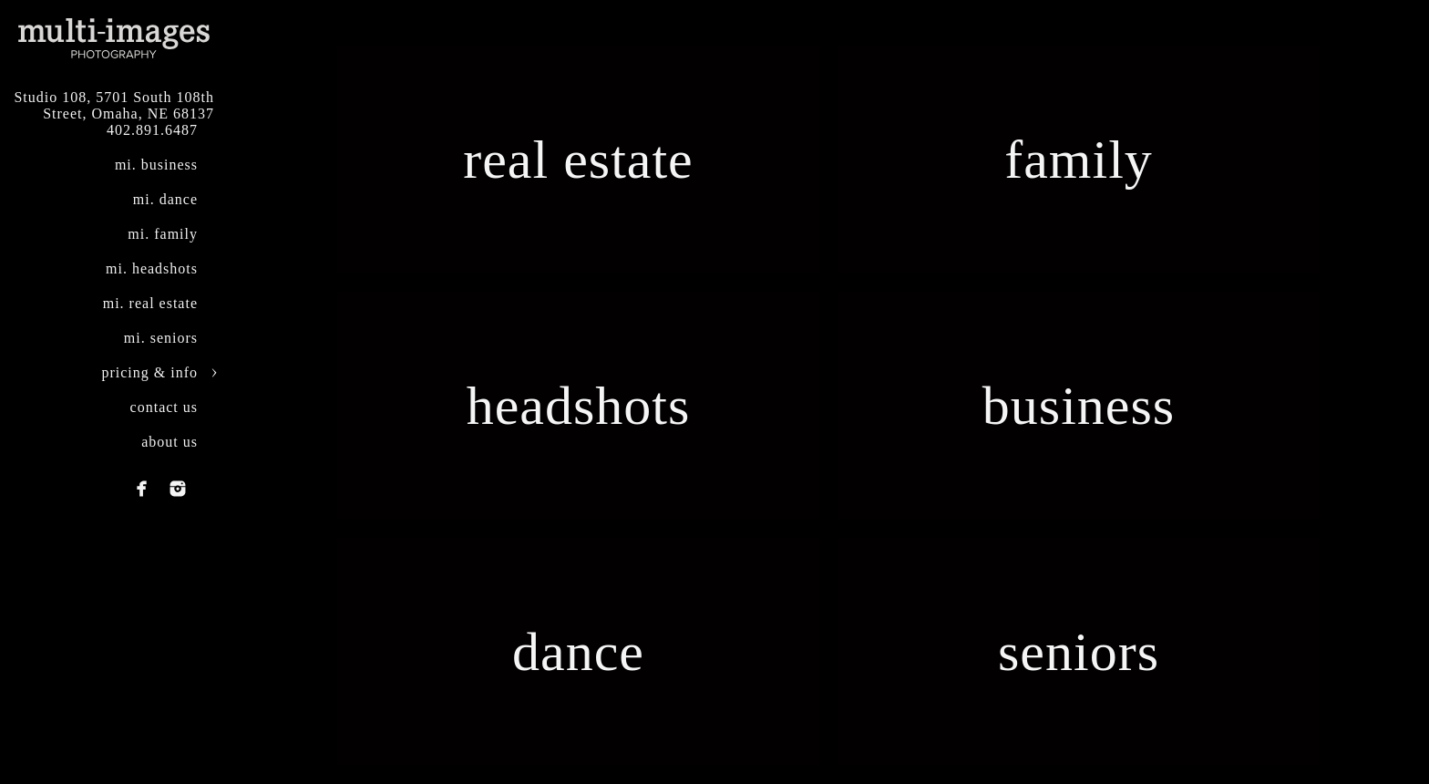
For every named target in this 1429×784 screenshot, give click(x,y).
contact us (164, 407)
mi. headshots (152, 268)
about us (169, 441)
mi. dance (165, 199)
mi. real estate (150, 303)
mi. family (163, 234)
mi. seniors (161, 338)
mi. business (156, 164)
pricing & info (149, 372)
